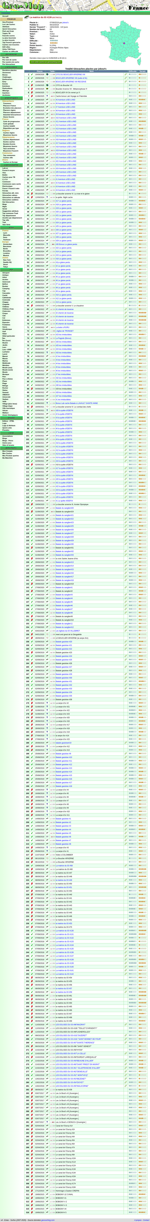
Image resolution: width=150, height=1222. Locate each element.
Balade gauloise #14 (64, 772)
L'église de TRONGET (65, 331)
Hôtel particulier (8, 336)
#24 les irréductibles (64, 349)
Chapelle (5, 304)
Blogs (4, 438)
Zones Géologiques (10, 415)
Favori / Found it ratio (10, 188)
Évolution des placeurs (12, 108)
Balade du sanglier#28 (65, 537)
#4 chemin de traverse (65, 320)
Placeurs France (9, 106)
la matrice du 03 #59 (64, 992)
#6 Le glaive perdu (63, 280)
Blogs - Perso (7, 441)
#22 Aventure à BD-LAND (66, 161)
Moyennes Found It (10, 151)
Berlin (5, 249)
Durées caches (9, 142)
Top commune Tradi (10, 213)
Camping (5, 288)
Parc (4, 377)
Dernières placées (9, 70)
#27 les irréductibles (64, 396)
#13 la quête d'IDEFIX (64, 454)
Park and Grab (8, 31)
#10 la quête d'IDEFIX (64, 443)
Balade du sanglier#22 (65, 519)
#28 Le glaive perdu (64, 237)
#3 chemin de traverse (65, 317)
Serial (4, 209)
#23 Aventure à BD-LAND (66, 165)
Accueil (5, 16)
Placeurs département (11, 112)
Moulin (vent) (7, 370)
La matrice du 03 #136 (65, 952)
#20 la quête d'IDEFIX (64, 479)
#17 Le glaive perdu (64, 201)
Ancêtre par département (12, 218)
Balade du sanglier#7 (64, 609)
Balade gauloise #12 (64, 764)
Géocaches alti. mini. (10, 193)
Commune (6, 182)
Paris (5, 237)
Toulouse (6, 240)
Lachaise (5, 352)
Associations (7, 436)
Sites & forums (8, 445)
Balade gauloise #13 (64, 768)
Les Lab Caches (8, 24)
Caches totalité (9, 126)
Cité (4, 316)
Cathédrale (6, 298)
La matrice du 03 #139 (65, 963)
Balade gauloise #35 (64, 696)
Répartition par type (11, 128)
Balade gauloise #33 (64, 689)
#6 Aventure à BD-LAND (65, 103)
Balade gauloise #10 (64, 757)
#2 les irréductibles (63, 356)
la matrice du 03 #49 (64, 880)
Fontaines (6, 325)
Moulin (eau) (7, 367)
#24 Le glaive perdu (64, 223)
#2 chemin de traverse (65, 313)
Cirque (5, 313)
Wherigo (5, 91)
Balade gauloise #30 (64, 678)
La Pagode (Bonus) (63, 338)
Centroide (6, 300)
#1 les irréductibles (63, 400)
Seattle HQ (7, 262)
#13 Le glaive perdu (64, 302)
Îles (3, 338)
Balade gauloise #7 (63, 840)
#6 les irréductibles (63, 371)
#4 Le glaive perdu (63, 273)
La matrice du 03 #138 (65, 960)
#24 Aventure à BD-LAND (66, 168)
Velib (4, 401)
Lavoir (4, 354)
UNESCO (5, 395)
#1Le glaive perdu (63, 262)
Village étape (7, 406)
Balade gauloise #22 (64, 649)
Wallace (5, 413)
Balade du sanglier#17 (65, 577)
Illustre (5, 343)
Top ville (5, 220)
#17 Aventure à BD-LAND (66, 143)
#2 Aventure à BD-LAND (65, 183)
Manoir (5, 356)
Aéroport (5, 273)
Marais (5, 358)
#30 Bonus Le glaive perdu (66, 244)
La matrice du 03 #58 (64, 866)
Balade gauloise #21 (64, 645)
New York (7, 260)
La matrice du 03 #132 (65, 938)
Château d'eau (8, 309)
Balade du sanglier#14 (65, 566)
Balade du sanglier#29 (65, 540)
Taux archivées (9, 148)
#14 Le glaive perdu (64, 251)
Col (3, 318)
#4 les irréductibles (63, 363)
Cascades (6, 293)
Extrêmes (6, 86)
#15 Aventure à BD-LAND (66, 136)
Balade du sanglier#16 (65, 573)
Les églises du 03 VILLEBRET (68, 631)
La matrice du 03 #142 (65, 974)
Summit (5, 392)
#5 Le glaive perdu (63, 277)
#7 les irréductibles (63, 374)
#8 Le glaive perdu (63, 288)
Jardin (4, 345)
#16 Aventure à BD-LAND (66, 139)
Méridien (5, 365)
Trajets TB (6, 33)
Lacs (4, 347)
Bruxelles (7, 251)
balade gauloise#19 (63, 743)
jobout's (65, 23)
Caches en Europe (10, 162)
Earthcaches (7, 79)
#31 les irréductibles (64, 382)
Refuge (5, 386)
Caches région (9, 133)
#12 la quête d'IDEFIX (64, 450)
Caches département (11, 139)
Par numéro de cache (10, 62)
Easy (4, 81)
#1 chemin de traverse (65, 309)
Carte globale (8, 124)
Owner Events (8, 117)
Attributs (5, 27)
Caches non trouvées (10, 45)
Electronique (7, 186)
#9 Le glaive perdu (63, 291)
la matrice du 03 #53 (64, 923)
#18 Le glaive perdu (64, 205)
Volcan (5, 410)
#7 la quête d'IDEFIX (64, 432)
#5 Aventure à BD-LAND (65, 100)
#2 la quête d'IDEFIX (64, 414)
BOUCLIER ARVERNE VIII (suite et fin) (71, 78)
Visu (4, 173)
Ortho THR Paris (8, 49)
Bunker (5, 286)
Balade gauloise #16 (64, 779)
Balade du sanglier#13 (65, 562)
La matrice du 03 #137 (65, 956)
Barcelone (7, 246)
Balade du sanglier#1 (64, 587)
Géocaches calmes (9, 195)
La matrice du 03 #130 (65, 931)
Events (5, 84)
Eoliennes (6, 320)
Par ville (5, 57)
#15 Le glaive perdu (64, 255)
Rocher (5, 388)
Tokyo (5, 267)
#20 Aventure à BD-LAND (66, 154)
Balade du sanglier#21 (65, 515)
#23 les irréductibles (64, 335)
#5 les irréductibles (63, 367)
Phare (4, 381)
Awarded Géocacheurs (12, 115)
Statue (5, 390)
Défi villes (6, 47)
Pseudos (5, 430)
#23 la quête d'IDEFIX (64, 490)
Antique (5, 275)
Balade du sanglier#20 (65, 508)
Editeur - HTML (8, 421)
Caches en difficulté (10, 51)
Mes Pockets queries (10, 456)
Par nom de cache (9, 60)
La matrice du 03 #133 (65, 942)
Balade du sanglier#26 (65, 530)
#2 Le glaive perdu (63, 266)
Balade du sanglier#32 (65, 551)
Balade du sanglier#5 (64, 602)
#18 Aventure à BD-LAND (66, 147)
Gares (4, 327)
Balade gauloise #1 (63, 819)
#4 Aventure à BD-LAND (65, 190)
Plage (4, 383)
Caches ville (8, 158)
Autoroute (6, 282)
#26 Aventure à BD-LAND (66, 176)
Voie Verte (6, 224)
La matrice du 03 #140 (65, 967)
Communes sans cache (11, 184)
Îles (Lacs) (6, 340)
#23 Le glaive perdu (64, 219)
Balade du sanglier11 (64, 624)
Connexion (6, 13)
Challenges (6, 77)
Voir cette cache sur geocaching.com (46, 62)
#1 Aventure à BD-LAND (65, 179)
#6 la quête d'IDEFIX (64, 429)
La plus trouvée (8, 40)
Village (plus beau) (9, 404)
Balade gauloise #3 (63, 826)
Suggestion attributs (10, 211)
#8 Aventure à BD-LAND (65, 111)
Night (4, 206)
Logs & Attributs (8, 425)
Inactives (5, 93)
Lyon (5, 233)
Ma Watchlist (7, 458)
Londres (6, 253)
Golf (4, 331)
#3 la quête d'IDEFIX (64, 418)
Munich (6, 255)
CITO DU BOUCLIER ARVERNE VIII (70, 74)
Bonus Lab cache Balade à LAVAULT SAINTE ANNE (77, 403)
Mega (4, 204)
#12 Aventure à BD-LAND (66, 125)
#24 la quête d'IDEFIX (64, 494)
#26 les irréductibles (64, 342)
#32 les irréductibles (64, 378)
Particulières (7, 88)
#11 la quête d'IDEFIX (64, 447)
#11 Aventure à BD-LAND (66, 121)
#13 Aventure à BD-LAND (66, 129)
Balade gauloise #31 (64, 681)
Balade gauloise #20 (64, 642)
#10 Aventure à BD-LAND (66, 118)
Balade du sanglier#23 (65, 522)
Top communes (9, 155)
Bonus (5, 75)
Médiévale (6, 363)
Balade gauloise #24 (64, 656)
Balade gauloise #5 (63, 833)
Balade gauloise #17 (64, 783)
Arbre (4, 277)
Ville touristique (8, 408)
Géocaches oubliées (10, 200)
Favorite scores (8, 36)
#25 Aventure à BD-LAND (66, 172)
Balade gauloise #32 (64, 685)
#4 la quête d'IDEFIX (64, 421)
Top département (9, 215)
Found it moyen (8, 170)
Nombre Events (9, 144)
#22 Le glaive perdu (64, 248)
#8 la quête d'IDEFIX (64, 436)
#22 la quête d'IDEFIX (64, 486)
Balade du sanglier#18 (65, 580)
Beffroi (5, 284)
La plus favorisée (9, 38)
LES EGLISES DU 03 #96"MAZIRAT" (71, 1025)
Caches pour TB (8, 177)
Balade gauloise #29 (64, 674)
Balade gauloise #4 (63, 830)
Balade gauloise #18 (64, 786)
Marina (5, 361)
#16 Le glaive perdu (64, 259)
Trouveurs (7, 103)
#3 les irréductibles (63, 360)
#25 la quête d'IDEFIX (64, 497)
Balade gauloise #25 (64, 660)
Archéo (5, 279)
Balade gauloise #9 (63, 754)
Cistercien (6, 311)
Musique (5, 374)
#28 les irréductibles (64, 392)
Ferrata (5, 191)
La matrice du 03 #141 (65, 970)
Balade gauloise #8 (63, 844)
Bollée (4, 175)
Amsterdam (7, 244)
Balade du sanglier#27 (65, 533)
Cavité (4, 295)
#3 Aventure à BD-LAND (65, 186)
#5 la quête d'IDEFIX (64, 425)
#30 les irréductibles (64, 385)
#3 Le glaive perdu (63, 270)
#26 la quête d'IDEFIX (64, 410)
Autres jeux (6, 443)
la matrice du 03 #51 (64, 887)
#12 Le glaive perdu (64, 298)
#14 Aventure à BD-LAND (66, 132)
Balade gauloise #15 (64, 775)
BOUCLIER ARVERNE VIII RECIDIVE (71, 82)
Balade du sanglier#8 (64, 613)
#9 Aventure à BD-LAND (65, 114)
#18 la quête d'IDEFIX (64, 472)
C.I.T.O (5, 179)
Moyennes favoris (10, 135)
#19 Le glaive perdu (64, 208)
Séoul (5, 264)
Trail (4, 222)
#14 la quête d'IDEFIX (64, 457)
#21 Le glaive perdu (64, 215)
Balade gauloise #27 (64, 667)
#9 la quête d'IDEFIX (64, 439)
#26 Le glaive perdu (64, 230)
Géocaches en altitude (11, 197)
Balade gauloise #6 (63, 837)
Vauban (5, 399)
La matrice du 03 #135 (65, 949)
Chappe (5, 302)
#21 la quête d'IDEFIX (64, 483)
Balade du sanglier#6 (64, 606)
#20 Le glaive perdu (64, 212)
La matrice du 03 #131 (65, 934)
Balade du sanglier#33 (65, 555)
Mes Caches (7, 453)
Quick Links (7, 428)
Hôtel (4, 334)
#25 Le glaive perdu (64, 226)
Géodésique (7, 329)
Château (5, 307)
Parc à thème (7, 379)
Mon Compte (7, 451)
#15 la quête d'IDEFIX (64, 461)
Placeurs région (9, 110)
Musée (5, 372)
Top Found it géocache (11, 42)
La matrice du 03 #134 (65, 945)
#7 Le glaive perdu (63, 284)
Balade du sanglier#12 (65, 627)
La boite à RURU (62, 327)
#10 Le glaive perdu (64, 295)
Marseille (6, 235)
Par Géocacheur (8, 64)
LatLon (5, 168)
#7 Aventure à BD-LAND (65, 107)
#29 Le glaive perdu (64, 241)
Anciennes (6, 72)
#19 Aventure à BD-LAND (66, 150)
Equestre (5, 322)
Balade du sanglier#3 (64, 595)
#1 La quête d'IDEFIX (64, 501)
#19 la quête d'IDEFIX (64, 475)
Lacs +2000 (6, 349)
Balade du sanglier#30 (65, 544)
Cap (4, 291)
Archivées (6, 95)
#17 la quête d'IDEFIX (64, 468)
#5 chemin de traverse (65, 324)
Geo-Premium (7, 22)
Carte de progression (11, 121)
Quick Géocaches (9, 29)
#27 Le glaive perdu (64, 233)
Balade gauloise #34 (64, 692)
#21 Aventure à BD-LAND (66, 158)
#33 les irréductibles (64, 353)
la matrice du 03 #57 (64, 988)
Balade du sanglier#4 (64, 598)
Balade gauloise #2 (63, 822)
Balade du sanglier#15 (65, 569)
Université (6, 397)
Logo (4, 423)
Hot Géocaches (8, 202)
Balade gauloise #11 (64, 761)
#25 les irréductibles (64, 345)
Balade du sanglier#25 (65, 526)
